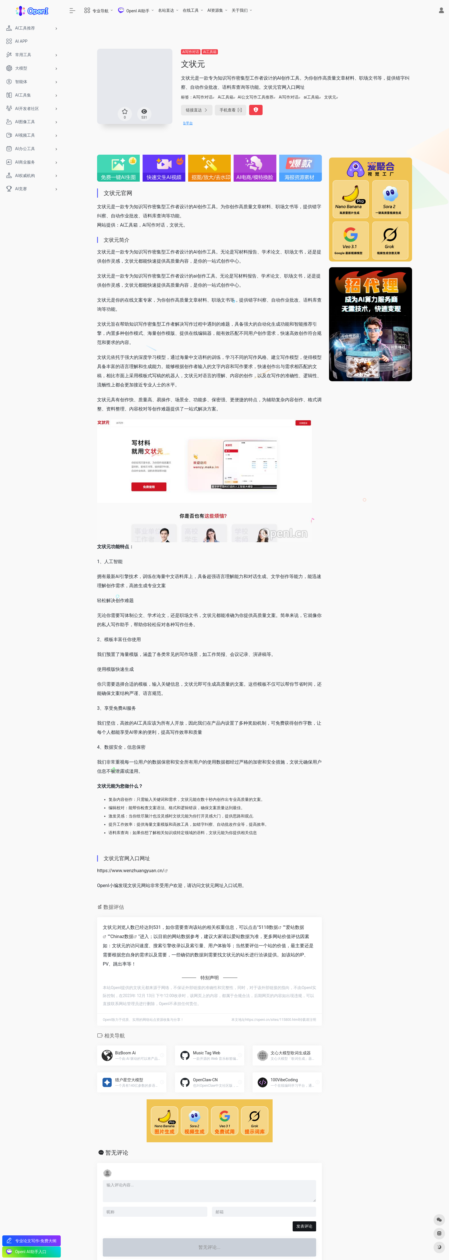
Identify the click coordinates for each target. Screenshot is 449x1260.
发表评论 (304, 1226)
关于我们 (240, 10)
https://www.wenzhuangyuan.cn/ (130, 870)
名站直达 (166, 10)
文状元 (330, 97)
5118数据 (268, 927)
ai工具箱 (311, 97)
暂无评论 (116, 1152)
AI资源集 (215, 10)
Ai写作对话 (190, 52)
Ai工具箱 (209, 52)
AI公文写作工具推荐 (255, 97)
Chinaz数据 (121, 936)
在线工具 (191, 10)
